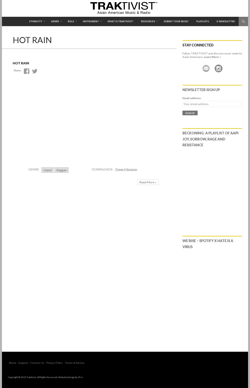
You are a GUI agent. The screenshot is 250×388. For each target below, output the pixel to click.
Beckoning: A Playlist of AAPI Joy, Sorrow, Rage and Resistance (210, 139)
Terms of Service (65, 362)
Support (21, 362)
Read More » (147, 182)
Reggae (61, 170)
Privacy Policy (47, 362)
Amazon (131, 169)
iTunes (119, 169)
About (12, 362)
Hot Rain (27, 62)
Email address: (191, 98)
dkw (80, 376)
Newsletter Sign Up (201, 90)
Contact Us (32, 362)
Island (48, 170)
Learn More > (212, 57)
